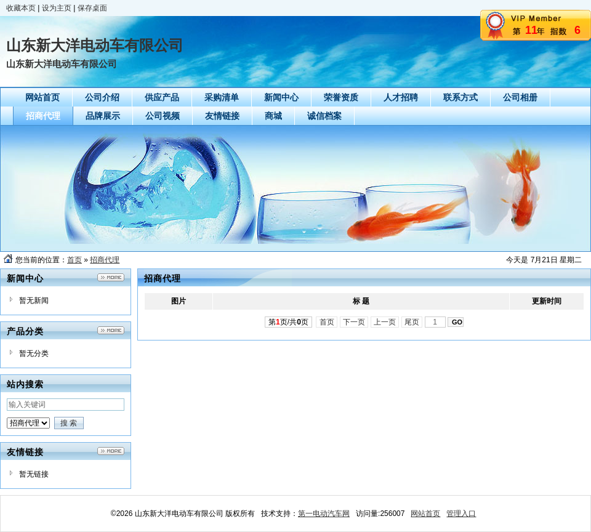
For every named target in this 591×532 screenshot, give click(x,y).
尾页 (412, 322)
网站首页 (425, 513)
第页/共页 (288, 322)
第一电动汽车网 (324, 513)
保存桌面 (92, 8)
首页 (74, 260)
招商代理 (104, 260)
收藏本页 (21, 8)
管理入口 (461, 513)
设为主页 (56, 8)
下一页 (354, 322)
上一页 (385, 322)
